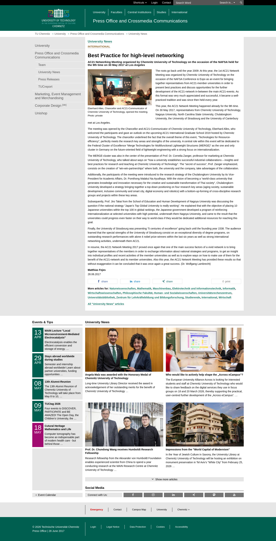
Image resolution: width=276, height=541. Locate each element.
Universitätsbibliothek (101, 297)
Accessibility (181, 527)
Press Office (39, 530)
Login (154, 2)
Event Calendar (47, 494)
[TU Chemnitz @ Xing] (193, 495)
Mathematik (144, 288)
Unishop (41, 113)
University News (49, 72)
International (209, 297)
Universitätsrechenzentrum (215, 292)
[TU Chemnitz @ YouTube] (234, 495)
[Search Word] (194, 2)
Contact (166, 2)
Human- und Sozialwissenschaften (175, 292)
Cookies (160, 527)
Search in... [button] (227, 2)
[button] (120, 87)
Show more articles (166, 479)
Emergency (96, 509)
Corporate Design (50, 105)
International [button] (179, 12)
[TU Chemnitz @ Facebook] (133, 495)
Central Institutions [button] (139, 12)
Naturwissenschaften (122, 288)
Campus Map (139, 509)
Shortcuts (140, 2)
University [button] (99, 12)
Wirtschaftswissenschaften (104, 292)
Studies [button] (161, 12)
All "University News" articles (106, 303)
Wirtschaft (225, 297)
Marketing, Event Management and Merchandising (58, 96)
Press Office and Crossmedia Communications (57, 55)
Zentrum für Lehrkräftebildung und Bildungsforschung (150, 297)
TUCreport (45, 86)
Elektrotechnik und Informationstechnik (196, 288)
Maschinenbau (162, 288)
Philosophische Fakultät (137, 292)
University (42, 46)
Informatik (229, 288)
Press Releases (49, 79)
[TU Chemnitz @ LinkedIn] (173, 495)
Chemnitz (182, 509)
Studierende (192, 297)
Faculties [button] (116, 12)
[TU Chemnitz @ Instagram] (153, 495)
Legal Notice (112, 527)
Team (42, 64)
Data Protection (138, 527)
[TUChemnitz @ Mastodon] (214, 495)
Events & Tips (42, 322)
